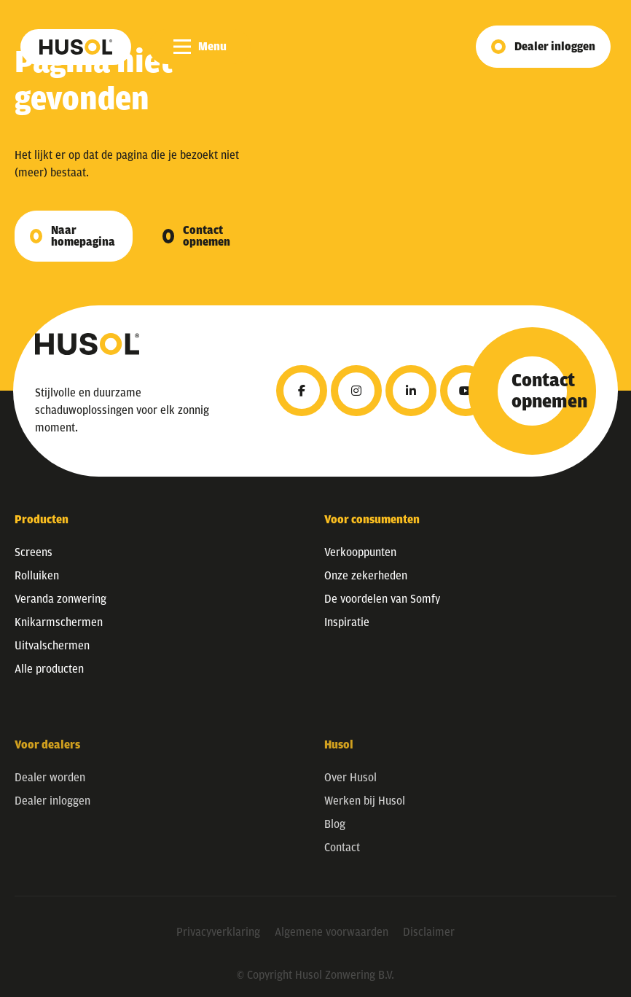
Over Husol (350, 786)
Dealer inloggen (554, 46)
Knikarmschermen (59, 622)
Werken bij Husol (364, 809)
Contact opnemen (206, 236)
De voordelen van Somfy (382, 599)
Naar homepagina (83, 236)
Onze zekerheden (365, 575)
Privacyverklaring (218, 940)
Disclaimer (429, 940)
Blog (334, 833)
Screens (33, 552)
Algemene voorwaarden (331, 940)
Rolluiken (37, 575)
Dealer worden (50, 786)
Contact (342, 856)
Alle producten (49, 669)
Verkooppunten (360, 552)
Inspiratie (346, 622)
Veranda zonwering (60, 599)
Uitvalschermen (52, 645)
